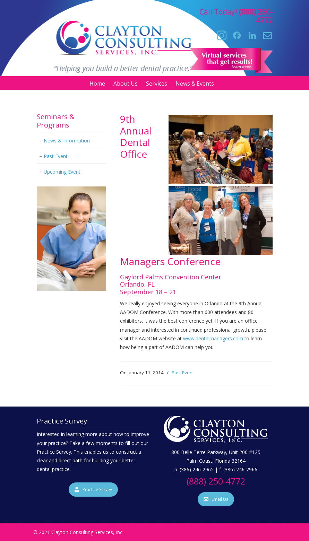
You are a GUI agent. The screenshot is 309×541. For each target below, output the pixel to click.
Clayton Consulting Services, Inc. (131, 35)
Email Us (216, 499)
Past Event (183, 372)
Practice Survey (93, 489)
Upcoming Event (62, 171)
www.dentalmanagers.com (213, 338)
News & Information (67, 140)
